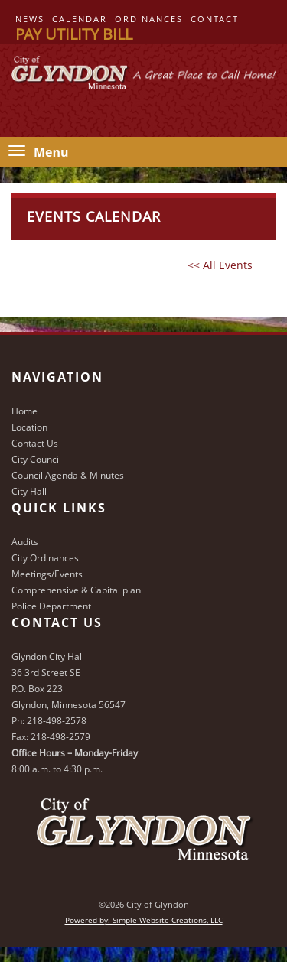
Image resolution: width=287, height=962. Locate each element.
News (29, 18)
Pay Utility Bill (73, 34)
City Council (36, 459)
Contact (215, 18)
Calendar (79, 18)
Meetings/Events (47, 573)
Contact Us (34, 443)
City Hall (29, 491)
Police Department (51, 606)
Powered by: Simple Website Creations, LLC (144, 920)
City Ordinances (45, 557)
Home (24, 411)
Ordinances (149, 18)
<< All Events (220, 265)
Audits (24, 541)
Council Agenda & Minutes (67, 475)
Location (29, 427)
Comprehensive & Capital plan (76, 589)
